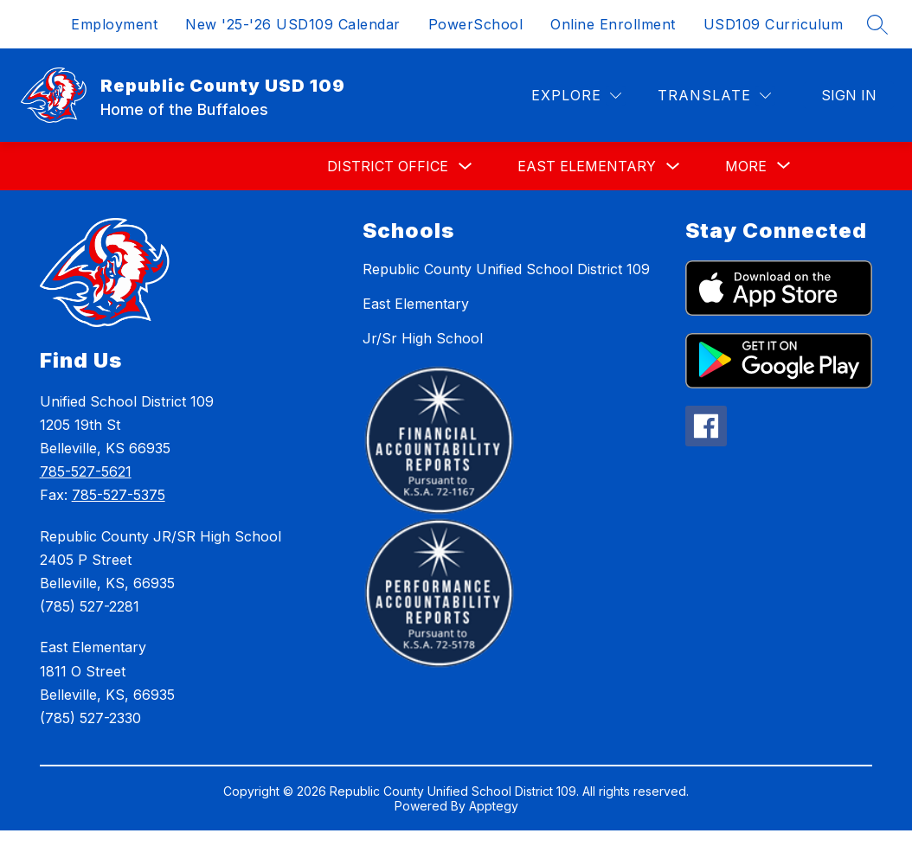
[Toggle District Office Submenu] (465, 166)
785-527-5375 (118, 494)
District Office (387, 166)
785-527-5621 (86, 471)
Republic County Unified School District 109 (506, 269)
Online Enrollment (613, 24)
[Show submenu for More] (746, 166)
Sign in (849, 95)
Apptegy (493, 805)
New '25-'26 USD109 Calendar (293, 24)
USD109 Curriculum (773, 24)
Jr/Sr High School (423, 338)
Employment (114, 24)
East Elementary (586, 166)
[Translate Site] (714, 95)
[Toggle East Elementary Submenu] (673, 166)
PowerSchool (475, 24)
